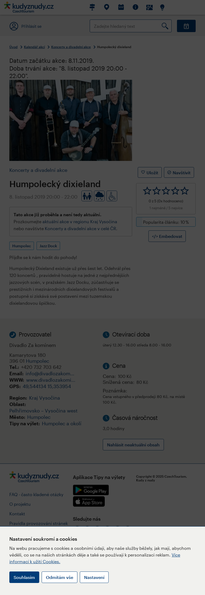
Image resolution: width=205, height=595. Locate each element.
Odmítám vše (59, 577)
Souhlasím (24, 577)
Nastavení (94, 577)
